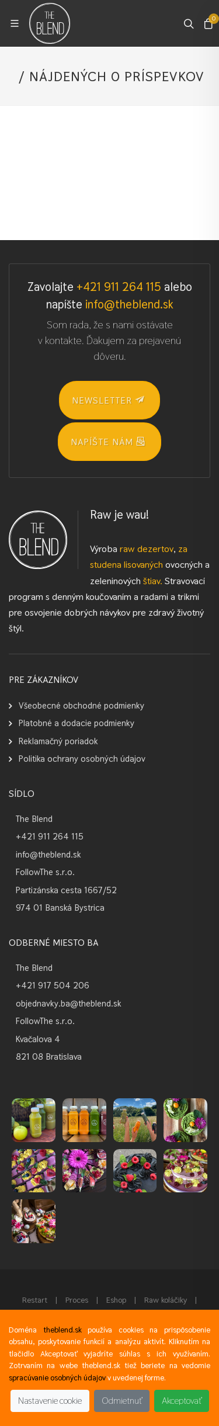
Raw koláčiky (165, 1300)
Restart (34, 1300)
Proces (76, 1300)
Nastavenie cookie (50, 1400)
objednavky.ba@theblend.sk (68, 1003)
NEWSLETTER (108, 399)
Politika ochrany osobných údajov (82, 758)
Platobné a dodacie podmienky (76, 722)
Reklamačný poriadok (58, 741)
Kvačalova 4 (38, 1039)
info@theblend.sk (129, 304)
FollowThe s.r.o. (45, 871)
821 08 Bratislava (49, 1056)
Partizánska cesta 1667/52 (66, 890)
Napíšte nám (108, 441)
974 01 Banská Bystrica (60, 907)
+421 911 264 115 (119, 286)
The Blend (34, 818)
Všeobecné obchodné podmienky (81, 705)
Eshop (116, 1300)
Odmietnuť (122, 1400)
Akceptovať (181, 1400)
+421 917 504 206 (52, 985)
